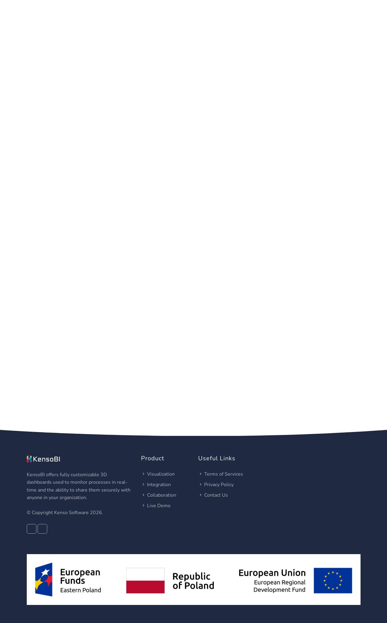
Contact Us (213, 495)
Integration (156, 484)
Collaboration (158, 495)
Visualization (158, 474)
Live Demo (155, 505)
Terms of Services (220, 474)
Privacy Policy (216, 484)
